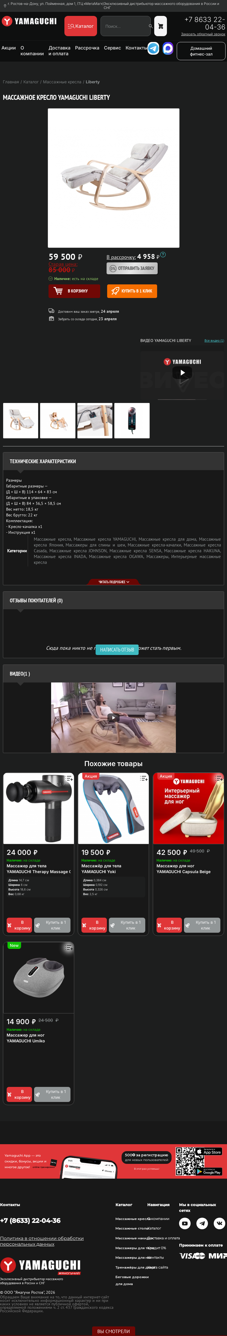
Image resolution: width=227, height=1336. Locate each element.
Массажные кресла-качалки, (156, 545)
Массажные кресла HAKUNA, (192, 550)
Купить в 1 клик (131, 291)
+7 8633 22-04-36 (204, 23)
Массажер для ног (175, 865)
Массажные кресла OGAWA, (117, 556)
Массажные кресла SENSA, (136, 550)
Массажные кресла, (54, 539)
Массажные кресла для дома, (169, 539)
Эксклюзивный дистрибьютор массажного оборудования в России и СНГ (161, 6)
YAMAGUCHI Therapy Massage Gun (42, 871)
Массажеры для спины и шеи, (97, 545)
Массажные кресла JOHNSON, (79, 550)
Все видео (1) (214, 340)
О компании (32, 50)
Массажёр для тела (101, 865)
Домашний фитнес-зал (201, 51)
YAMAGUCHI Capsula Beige (184, 871)
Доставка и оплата (59, 50)
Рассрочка (87, 48)
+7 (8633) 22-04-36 (30, 1220)
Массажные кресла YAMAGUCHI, (106, 539)
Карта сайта (157, 1267)
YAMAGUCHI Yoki (98, 871)
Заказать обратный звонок (203, 34)
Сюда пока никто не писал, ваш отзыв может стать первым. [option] (113, 648)
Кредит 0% (156, 1248)
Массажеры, (159, 556)
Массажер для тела (26, 865)
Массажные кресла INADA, (61, 556)
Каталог (154, 1228)
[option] (113, 717)
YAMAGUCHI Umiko (26, 1040)
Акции (8, 48)
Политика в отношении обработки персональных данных (42, 1241)
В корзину (19, 925)
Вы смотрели (113, 1331)
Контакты (137, 48)
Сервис (112, 48)
